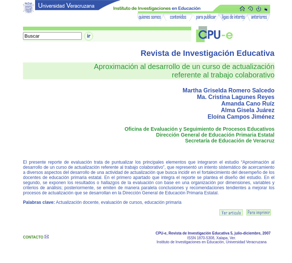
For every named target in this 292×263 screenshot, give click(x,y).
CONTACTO (33, 237)
